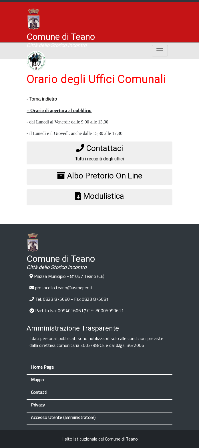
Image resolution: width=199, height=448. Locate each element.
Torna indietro (43, 99)
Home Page (42, 366)
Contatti (39, 392)
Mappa (37, 379)
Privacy (38, 404)
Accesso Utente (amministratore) (63, 417)
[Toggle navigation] (160, 50)
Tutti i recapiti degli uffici (99, 153)
